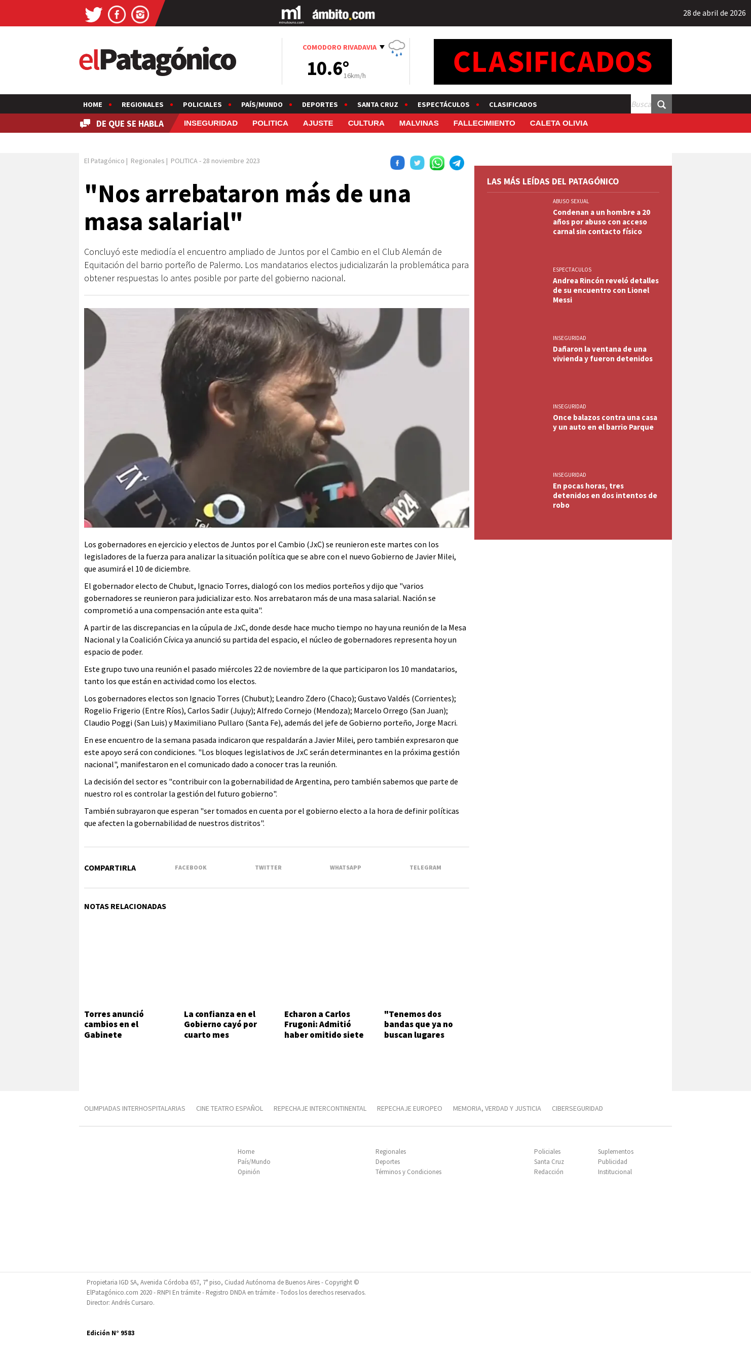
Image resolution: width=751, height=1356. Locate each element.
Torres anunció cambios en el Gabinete (114, 1024)
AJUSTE (318, 123)
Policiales (202, 104)
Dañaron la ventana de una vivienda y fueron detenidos (603, 353)
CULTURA (366, 123)
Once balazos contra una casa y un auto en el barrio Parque (605, 422)
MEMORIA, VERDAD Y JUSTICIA (497, 1108)
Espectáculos (444, 104)
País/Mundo (262, 104)
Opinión (249, 1171)
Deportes (320, 104)
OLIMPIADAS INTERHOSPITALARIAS (134, 1108)
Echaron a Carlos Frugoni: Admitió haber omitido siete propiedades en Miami (324, 1034)
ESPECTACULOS (572, 269)
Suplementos (615, 1151)
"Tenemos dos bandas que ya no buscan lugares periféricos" (418, 1029)
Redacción (549, 1171)
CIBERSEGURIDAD (577, 1108)
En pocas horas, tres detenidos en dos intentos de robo (605, 495)
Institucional (615, 1171)
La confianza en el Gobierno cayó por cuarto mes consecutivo (220, 1029)
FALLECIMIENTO (484, 123)
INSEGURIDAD (211, 123)
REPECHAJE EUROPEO (409, 1108)
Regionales (143, 104)
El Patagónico (104, 160)
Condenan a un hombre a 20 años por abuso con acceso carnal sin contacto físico (601, 221)
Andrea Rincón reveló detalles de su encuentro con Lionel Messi (606, 290)
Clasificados (513, 104)
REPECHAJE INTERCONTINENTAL (320, 1108)
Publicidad (612, 1161)
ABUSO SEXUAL (571, 201)
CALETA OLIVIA (559, 123)
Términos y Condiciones (408, 1171)
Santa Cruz (377, 104)
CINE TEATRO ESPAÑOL (229, 1108)
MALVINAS (419, 123)
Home (92, 104)
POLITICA (270, 123)
